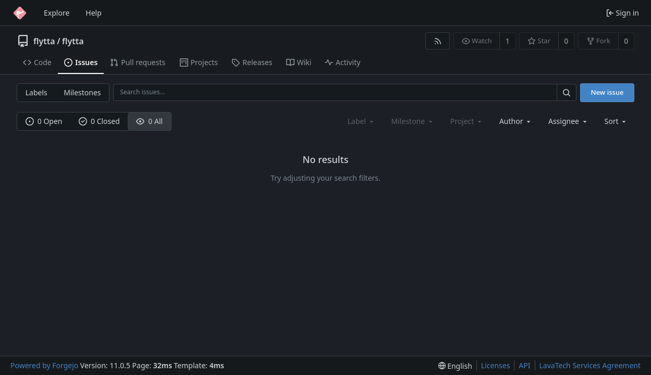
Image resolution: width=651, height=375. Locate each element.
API (524, 365)
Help (93, 13)
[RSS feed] (437, 40)
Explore (56, 13)
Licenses (495, 365)
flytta (44, 41)
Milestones (82, 92)
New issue (607, 92)
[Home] (19, 13)
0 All (149, 121)
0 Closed (99, 121)
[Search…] (566, 92)
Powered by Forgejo (44, 365)
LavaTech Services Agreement (590, 365)
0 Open (44, 121)
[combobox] (516, 121)
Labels (36, 92)
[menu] (616, 121)
